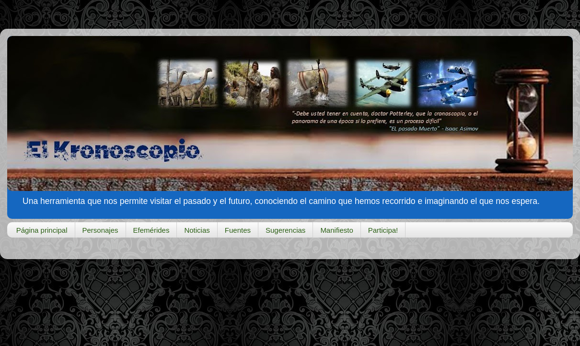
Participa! (383, 230)
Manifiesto (336, 230)
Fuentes (238, 230)
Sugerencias (285, 230)
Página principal (42, 230)
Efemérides (151, 230)
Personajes (100, 230)
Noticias (196, 230)
